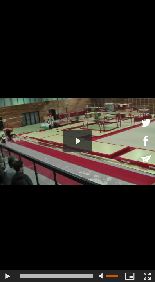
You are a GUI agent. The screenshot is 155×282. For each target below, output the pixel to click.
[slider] (56, 276)
